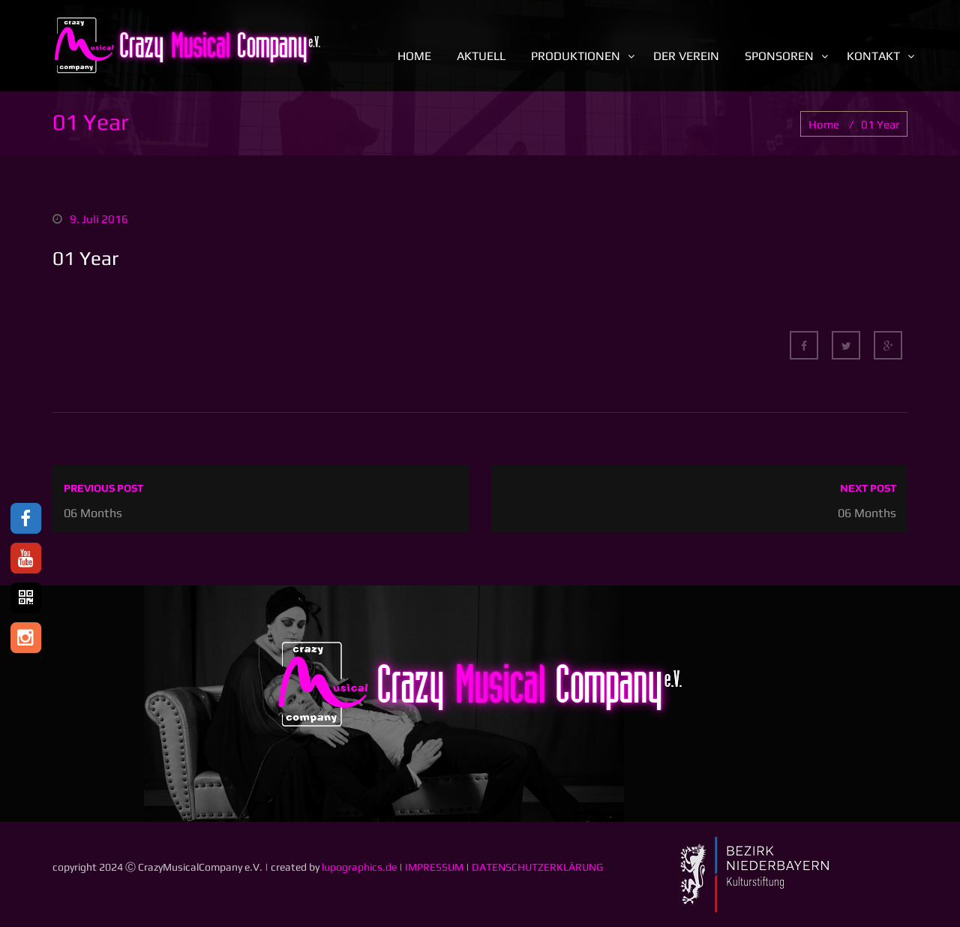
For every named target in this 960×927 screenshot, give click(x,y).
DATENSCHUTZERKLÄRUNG (537, 867)
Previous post (103, 488)
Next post (868, 488)
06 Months (93, 513)
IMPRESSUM (434, 867)
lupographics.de (359, 867)
